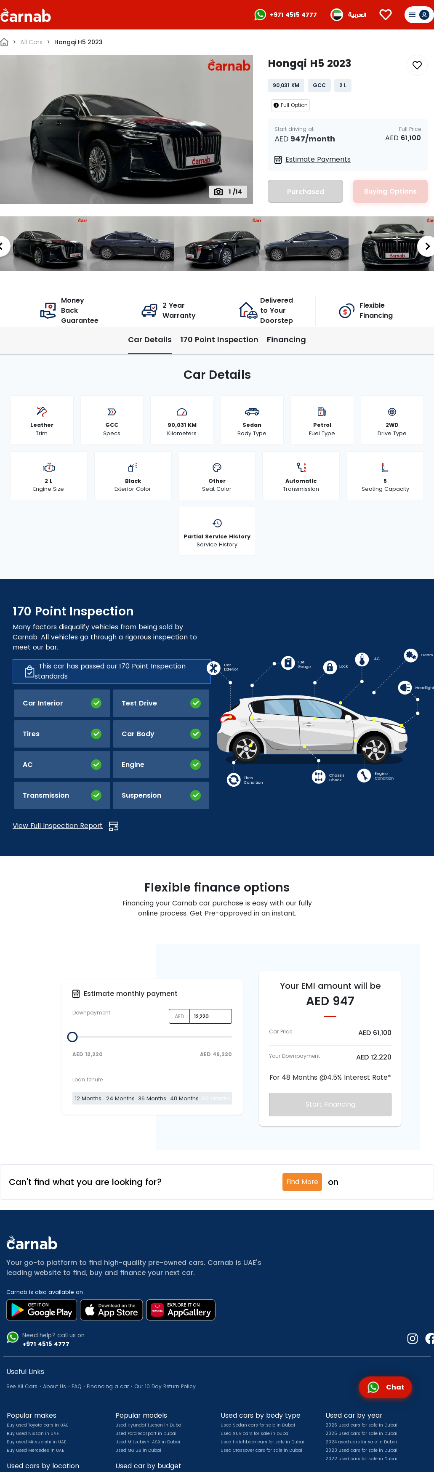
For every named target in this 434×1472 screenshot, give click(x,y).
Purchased (305, 192)
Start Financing (330, 1104)
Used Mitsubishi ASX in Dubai (147, 1442)
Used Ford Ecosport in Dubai (145, 1433)
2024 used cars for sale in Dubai (361, 1442)
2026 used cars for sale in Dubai (361, 1425)
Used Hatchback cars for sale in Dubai (262, 1442)
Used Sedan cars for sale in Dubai (258, 1425)
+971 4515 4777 (293, 15)
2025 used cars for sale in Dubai (361, 1433)
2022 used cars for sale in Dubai (361, 1459)
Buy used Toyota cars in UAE (37, 1425)
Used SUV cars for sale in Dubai (255, 1433)
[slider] (72, 1037)
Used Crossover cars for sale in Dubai (261, 1450)
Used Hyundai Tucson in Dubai (149, 1425)
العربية (357, 15)
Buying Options (390, 191)
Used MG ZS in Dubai (138, 1450)
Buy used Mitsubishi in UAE (36, 1442)
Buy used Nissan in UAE (33, 1433)
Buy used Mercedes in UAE (35, 1450)
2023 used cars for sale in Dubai (361, 1450)
